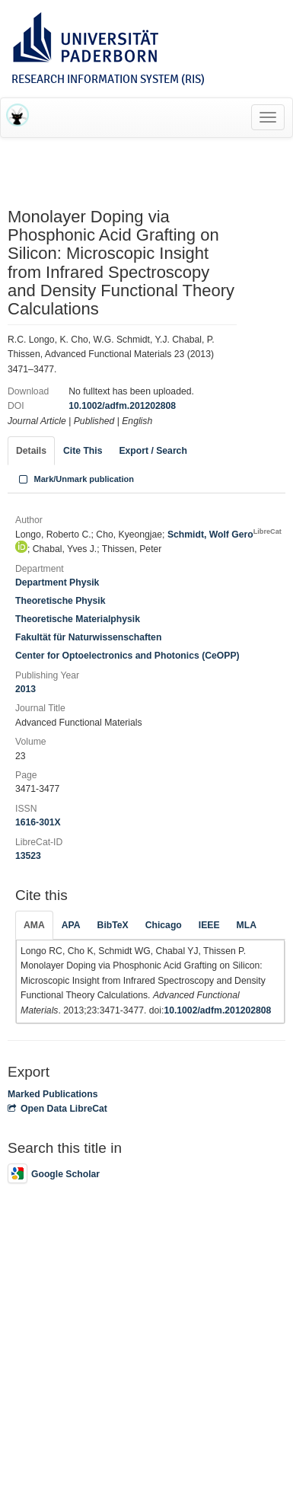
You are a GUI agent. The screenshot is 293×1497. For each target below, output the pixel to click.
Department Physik (57, 582)
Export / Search (152, 450)
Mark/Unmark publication (75, 479)
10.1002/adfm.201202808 (122, 406)
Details (31, 450)
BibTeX (113, 925)
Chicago (163, 925)
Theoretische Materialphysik (77, 619)
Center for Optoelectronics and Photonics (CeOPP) (127, 655)
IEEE (209, 925)
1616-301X (38, 822)
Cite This (82, 450)
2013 (25, 689)
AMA (34, 925)
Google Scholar (54, 1174)
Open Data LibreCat (57, 1108)
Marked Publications (53, 1094)
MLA (246, 925)
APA (71, 925)
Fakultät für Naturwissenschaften (88, 637)
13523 (28, 856)
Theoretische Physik (60, 600)
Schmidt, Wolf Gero (224, 534)
